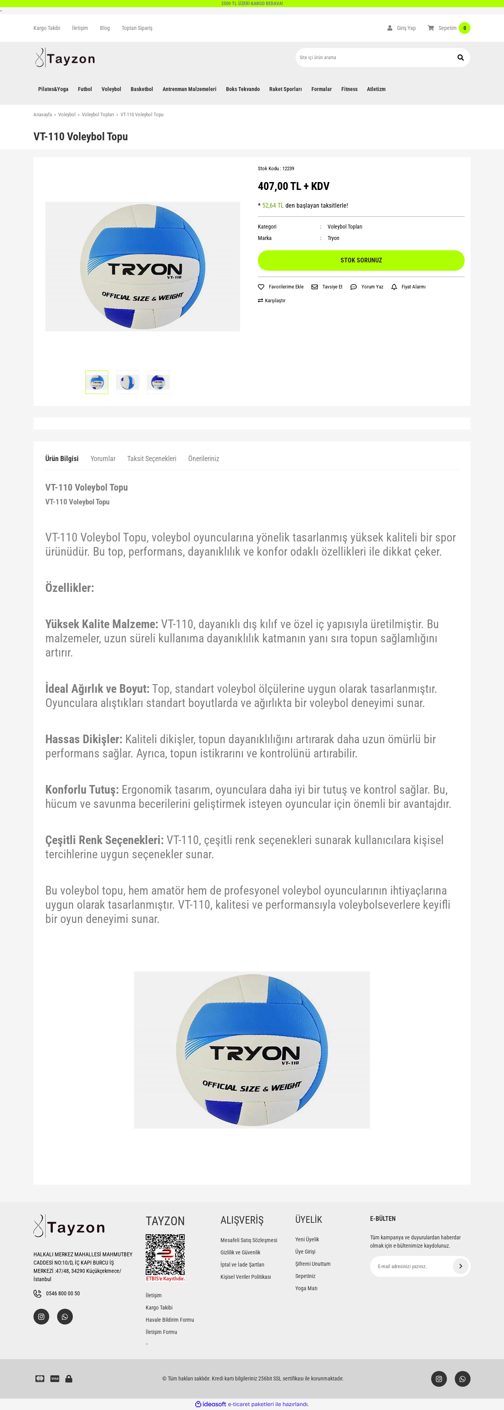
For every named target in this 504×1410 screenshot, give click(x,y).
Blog (105, 28)
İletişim (80, 28)
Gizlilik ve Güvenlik (240, 1252)
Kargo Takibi (46, 28)
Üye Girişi (305, 1251)
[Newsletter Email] (420, 1266)
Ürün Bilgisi (62, 458)
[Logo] (64, 57)
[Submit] (461, 1266)
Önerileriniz (203, 458)
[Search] (383, 57)
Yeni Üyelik (307, 1239)
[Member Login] (401, 28)
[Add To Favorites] (281, 287)
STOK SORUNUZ (361, 260)
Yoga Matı (306, 1288)
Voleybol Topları (345, 226)
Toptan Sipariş (137, 28)
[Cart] (449, 28)
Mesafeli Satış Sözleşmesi (248, 1240)
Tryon (333, 238)
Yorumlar (103, 458)
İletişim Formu (161, 1332)
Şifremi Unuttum (313, 1264)
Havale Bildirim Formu (170, 1320)
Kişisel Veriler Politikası (245, 1277)
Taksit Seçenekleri (151, 458)
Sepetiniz (305, 1276)
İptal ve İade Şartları (242, 1264)
